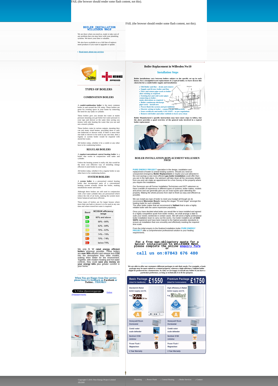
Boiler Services (185, 379)
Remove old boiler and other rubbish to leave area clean (164, 114)
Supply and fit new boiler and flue (155, 89)
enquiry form (190, 246)
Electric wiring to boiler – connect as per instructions (163, 109)
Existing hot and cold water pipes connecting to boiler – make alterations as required (153, 98)
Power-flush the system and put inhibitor (158, 107)
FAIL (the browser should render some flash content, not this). (106, 1)
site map (81, 382)
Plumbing (138, 379)
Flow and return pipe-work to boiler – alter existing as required (155, 92)
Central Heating (168, 379)
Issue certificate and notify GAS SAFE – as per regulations (165, 111)
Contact (200, 379)
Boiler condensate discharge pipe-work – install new (151, 103)
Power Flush (152, 379)
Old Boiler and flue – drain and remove (157, 87)
